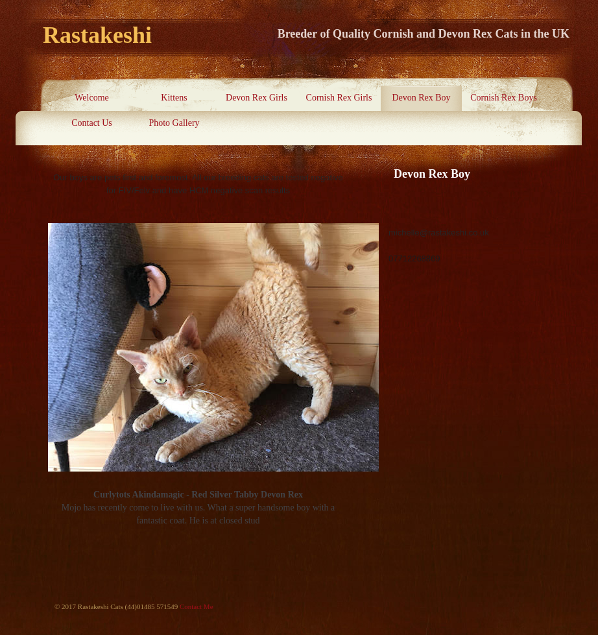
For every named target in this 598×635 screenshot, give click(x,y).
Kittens (174, 97)
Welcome (92, 97)
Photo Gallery (174, 123)
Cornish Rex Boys (503, 97)
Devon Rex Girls (256, 97)
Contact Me (196, 606)
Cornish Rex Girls (339, 97)
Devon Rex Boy (421, 97)
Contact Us (91, 123)
